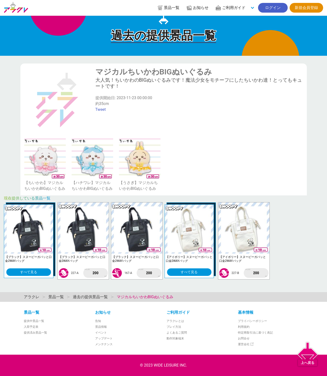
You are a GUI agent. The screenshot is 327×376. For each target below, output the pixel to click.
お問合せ (244, 338)
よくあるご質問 (177, 332)
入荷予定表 (31, 326)
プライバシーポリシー (252, 321)
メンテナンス (104, 344)
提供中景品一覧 (34, 321)
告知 (98, 321)
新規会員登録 (306, 7)
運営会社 (246, 344)
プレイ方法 (174, 326)
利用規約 (244, 326)
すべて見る (28, 272)
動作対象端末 (175, 338)
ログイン (273, 7)
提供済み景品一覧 (35, 332)
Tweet (100, 109)
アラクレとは (175, 321)
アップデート (104, 338)
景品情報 (101, 326)
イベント (101, 332)
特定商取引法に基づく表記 (255, 332)
